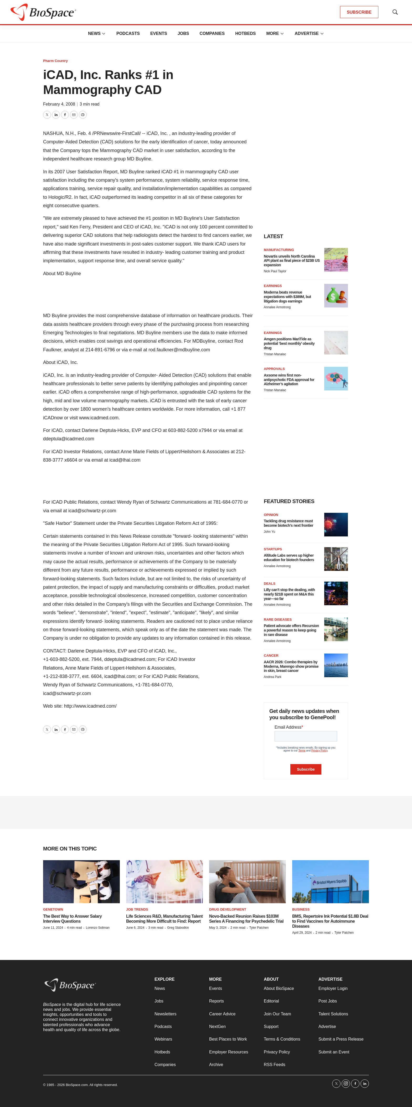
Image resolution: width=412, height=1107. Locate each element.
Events (158, 33)
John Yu (269, 532)
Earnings (273, 286)
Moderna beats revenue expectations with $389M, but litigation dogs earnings (287, 296)
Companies (212, 33)
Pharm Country (55, 61)
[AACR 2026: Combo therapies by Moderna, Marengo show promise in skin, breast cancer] (336, 665)
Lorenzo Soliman (98, 928)
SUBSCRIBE (359, 12)
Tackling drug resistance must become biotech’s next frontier (288, 523)
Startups (273, 549)
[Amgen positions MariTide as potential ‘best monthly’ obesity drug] (336, 342)
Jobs (183, 33)
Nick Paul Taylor (275, 271)
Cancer (271, 655)
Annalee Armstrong (277, 307)
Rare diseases (278, 620)
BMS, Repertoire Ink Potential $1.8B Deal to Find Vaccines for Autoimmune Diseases (330, 921)
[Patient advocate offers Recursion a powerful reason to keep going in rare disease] (336, 629)
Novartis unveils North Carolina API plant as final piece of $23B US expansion (292, 260)
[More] (104, 34)
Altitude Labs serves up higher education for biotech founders (289, 557)
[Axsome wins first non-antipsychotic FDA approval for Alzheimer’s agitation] (336, 378)
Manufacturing (279, 250)
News (94, 33)
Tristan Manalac (275, 354)
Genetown (53, 909)
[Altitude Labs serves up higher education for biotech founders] (336, 559)
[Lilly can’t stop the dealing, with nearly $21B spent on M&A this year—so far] (336, 593)
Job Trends (137, 909)
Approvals (274, 369)
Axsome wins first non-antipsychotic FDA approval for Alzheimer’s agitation (289, 379)
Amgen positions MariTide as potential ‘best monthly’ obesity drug (289, 343)
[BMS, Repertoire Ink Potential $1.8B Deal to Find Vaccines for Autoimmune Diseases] (330, 882)
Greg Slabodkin (178, 928)
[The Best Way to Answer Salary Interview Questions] (81, 882)
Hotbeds (245, 33)
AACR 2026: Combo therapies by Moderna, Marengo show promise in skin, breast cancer (291, 666)
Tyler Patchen (259, 928)
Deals (269, 584)
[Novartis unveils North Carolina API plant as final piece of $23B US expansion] (336, 259)
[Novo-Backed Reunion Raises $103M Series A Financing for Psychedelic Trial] (247, 882)
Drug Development (227, 909)
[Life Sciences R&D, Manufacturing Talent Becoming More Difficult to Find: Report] (164, 882)
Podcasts (128, 33)
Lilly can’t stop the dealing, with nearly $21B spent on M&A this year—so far (289, 594)
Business (301, 909)
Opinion (271, 515)
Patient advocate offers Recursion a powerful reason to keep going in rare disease (291, 630)
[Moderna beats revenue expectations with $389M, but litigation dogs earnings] (336, 295)
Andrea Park (272, 677)
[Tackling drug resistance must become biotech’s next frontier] (336, 524)
